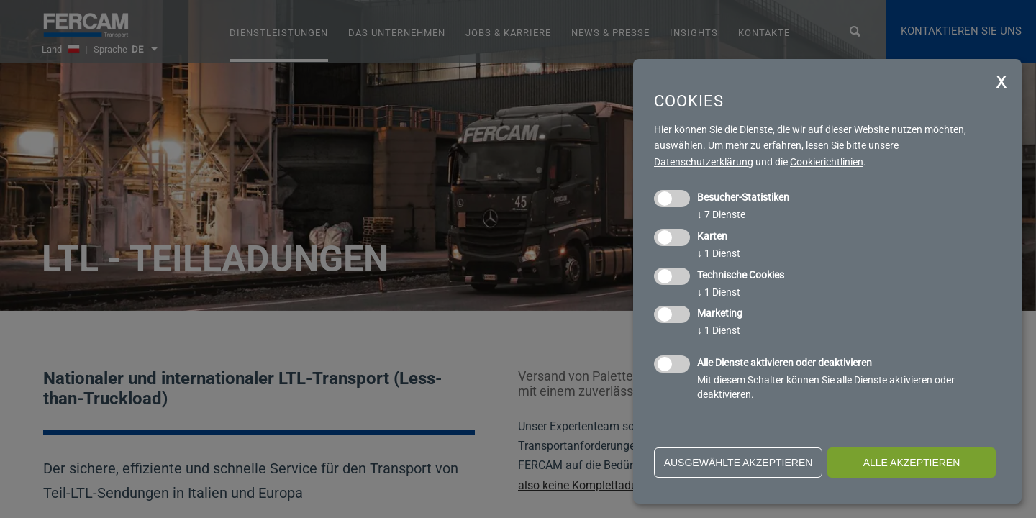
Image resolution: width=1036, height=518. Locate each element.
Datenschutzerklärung (703, 162)
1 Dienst (718, 253)
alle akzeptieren (911, 462)
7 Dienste (721, 214)
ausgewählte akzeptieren (738, 462)
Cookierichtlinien (826, 162)
